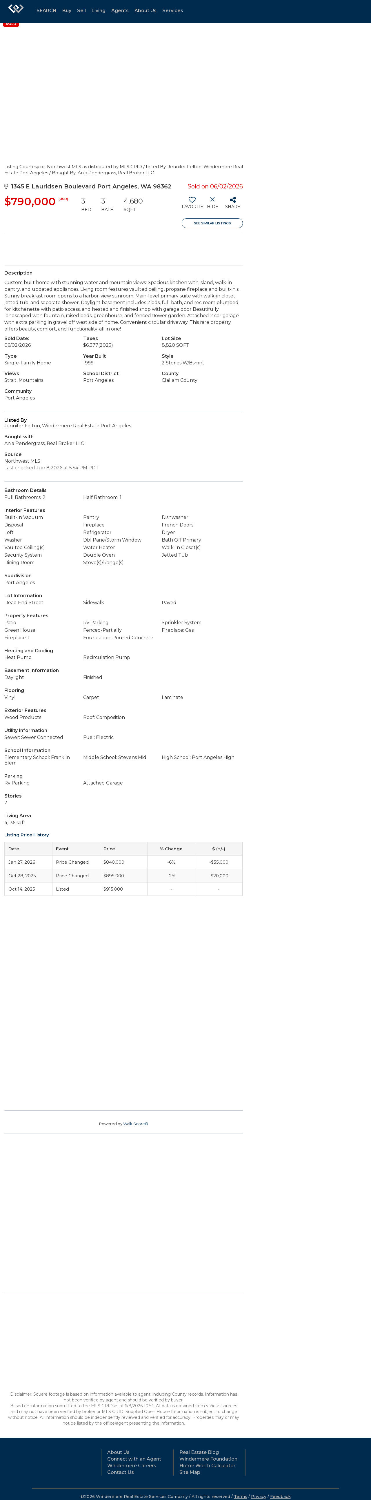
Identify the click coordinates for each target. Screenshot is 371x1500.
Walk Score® (135, 1123)
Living (99, 10)
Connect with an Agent (134, 1459)
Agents (120, 10)
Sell (81, 10)
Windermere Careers (131, 1465)
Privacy (258, 1496)
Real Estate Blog (199, 1452)
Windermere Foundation (208, 1459)
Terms (240, 1496)
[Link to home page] (16, 11)
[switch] (192, 205)
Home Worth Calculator (207, 1465)
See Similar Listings (212, 223)
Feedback (280, 1496)
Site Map (189, 1472)
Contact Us (120, 1472)
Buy (66, 10)
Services (172, 10)
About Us (145, 10)
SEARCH (47, 10)
